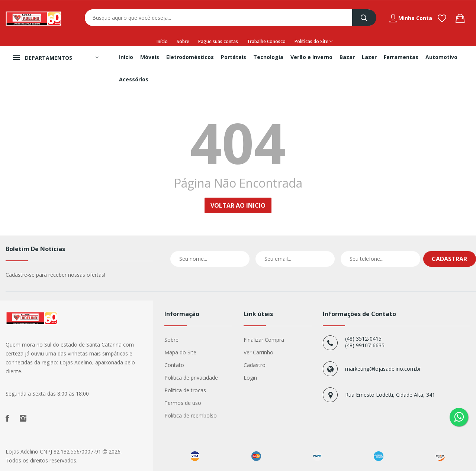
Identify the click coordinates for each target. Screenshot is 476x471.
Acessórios (133, 79)
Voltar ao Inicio (238, 205)
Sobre (183, 41)
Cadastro (255, 364)
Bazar (347, 57)
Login (250, 377)
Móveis (149, 57)
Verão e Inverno (311, 57)
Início (162, 41)
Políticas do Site (314, 41)
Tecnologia (268, 57)
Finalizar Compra (264, 339)
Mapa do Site (180, 352)
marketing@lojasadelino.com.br (383, 368)
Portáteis (233, 57)
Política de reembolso (190, 415)
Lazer (369, 57)
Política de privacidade (191, 377)
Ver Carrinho (258, 352)
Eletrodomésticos (190, 57)
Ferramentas (401, 57)
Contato (174, 364)
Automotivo (441, 57)
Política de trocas (185, 390)
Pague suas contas (218, 41)
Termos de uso (182, 402)
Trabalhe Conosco (266, 41)
